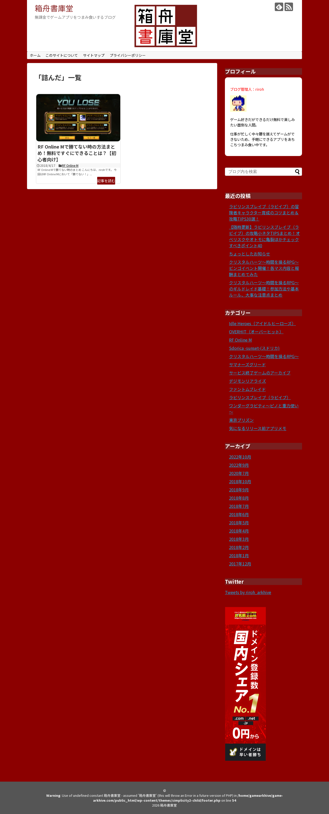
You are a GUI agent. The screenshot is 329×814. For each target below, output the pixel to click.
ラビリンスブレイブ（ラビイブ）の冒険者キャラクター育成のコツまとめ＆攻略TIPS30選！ (264, 212)
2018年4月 (239, 531)
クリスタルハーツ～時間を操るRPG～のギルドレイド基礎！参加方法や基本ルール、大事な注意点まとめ (264, 288)
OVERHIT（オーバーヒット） (256, 331)
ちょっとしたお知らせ (249, 254)
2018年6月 (239, 514)
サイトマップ (94, 55)
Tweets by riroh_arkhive (248, 592)
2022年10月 (240, 457)
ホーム (35, 55)
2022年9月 (239, 465)
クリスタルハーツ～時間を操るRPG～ (264, 356)
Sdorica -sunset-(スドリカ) (254, 348)
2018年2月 (239, 547)
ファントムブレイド (247, 389)
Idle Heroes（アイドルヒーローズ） (262, 323)
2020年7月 (239, 473)
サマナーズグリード (247, 364)
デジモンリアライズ (247, 381)
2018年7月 (239, 506)
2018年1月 (239, 555)
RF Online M (70, 165)
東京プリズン (241, 420)
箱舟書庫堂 (54, 8)
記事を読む (106, 180)
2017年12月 (240, 564)
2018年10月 (240, 481)
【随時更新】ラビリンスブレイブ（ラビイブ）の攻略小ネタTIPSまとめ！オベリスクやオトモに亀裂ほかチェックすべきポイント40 (264, 236)
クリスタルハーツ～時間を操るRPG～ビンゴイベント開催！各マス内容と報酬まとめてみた (264, 268)
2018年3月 (239, 539)
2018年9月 (239, 490)
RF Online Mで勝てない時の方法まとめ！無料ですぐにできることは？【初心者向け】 (77, 153)
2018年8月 (239, 498)
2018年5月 (239, 522)
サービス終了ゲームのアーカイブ (259, 373)
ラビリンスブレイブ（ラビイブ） (260, 397)
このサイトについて (61, 55)
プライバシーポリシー (128, 55)
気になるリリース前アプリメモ (257, 428)
